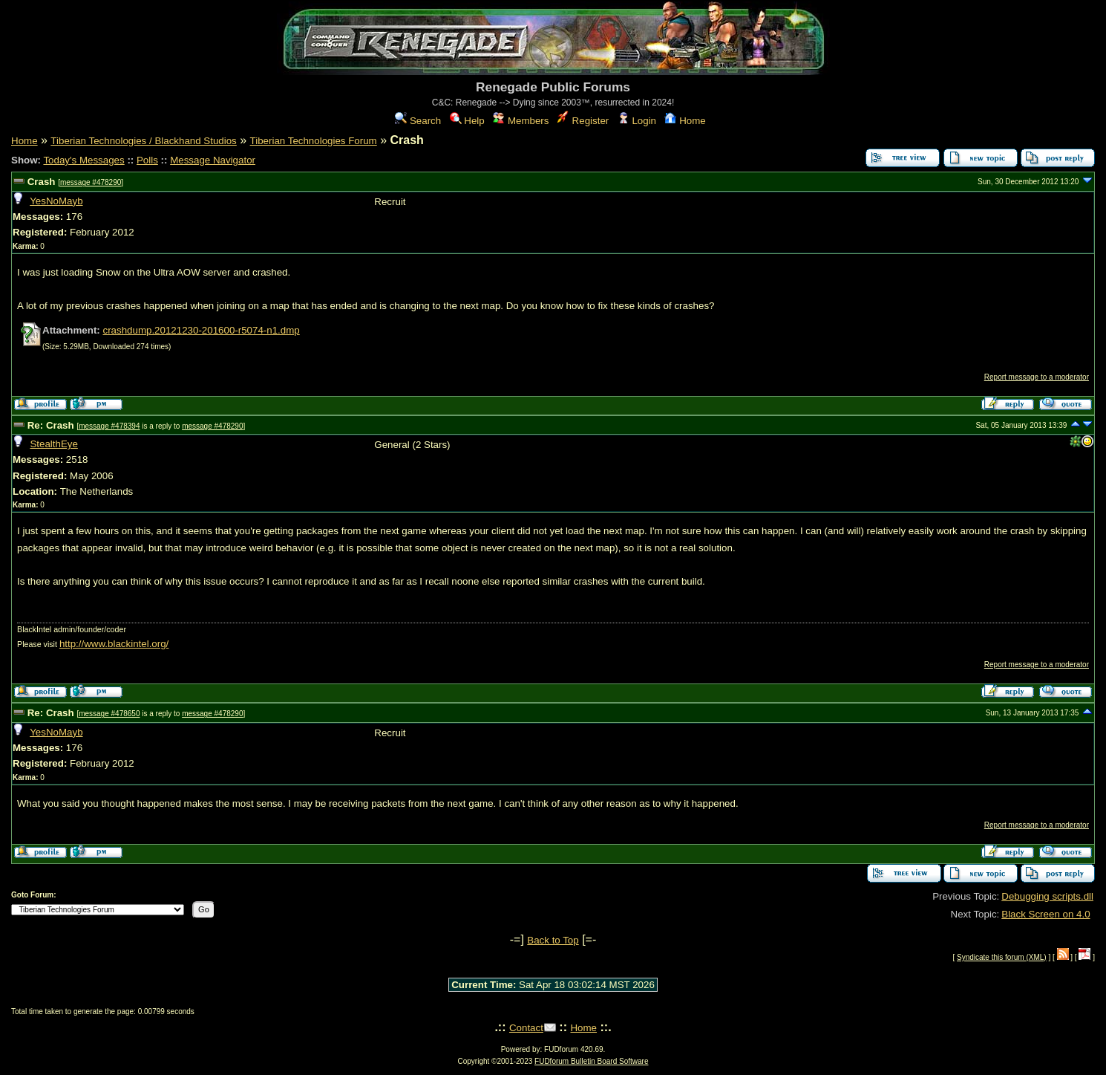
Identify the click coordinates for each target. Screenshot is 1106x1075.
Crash (41, 181)
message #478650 (109, 713)
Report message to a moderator (1036, 377)
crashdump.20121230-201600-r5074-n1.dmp (200, 330)
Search (418, 120)
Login (637, 120)
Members (521, 120)
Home (684, 120)
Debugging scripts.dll (1047, 896)
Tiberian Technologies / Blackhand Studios (143, 140)
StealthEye (53, 443)
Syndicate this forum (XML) (1002, 957)
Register (583, 120)
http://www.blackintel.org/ (113, 643)
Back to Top (552, 940)
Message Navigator (212, 160)
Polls (147, 160)
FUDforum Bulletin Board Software (591, 1061)
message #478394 (109, 426)
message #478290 (90, 182)
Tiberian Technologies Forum (313, 140)
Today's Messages (83, 160)
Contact (526, 1027)
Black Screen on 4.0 (1045, 914)
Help (467, 120)
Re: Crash (50, 425)
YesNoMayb (56, 201)
